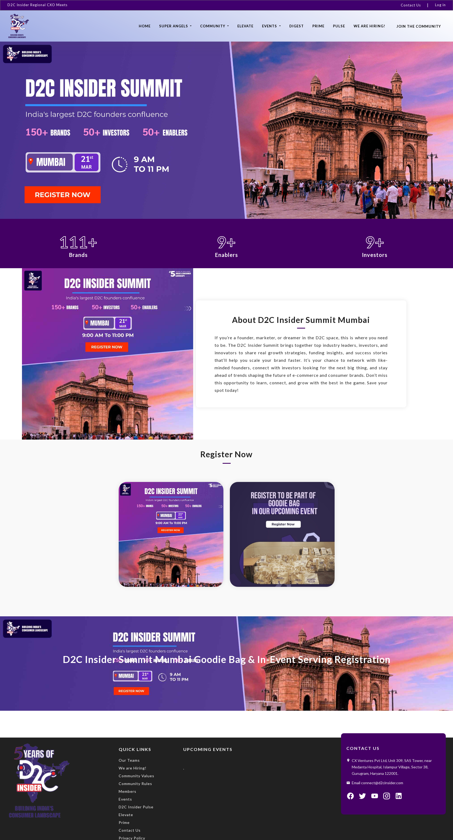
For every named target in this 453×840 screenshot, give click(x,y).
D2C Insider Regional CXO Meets (38, 5)
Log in (440, 5)
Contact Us (411, 5)
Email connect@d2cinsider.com (377, 782)
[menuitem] (413, 5)
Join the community (418, 26)
